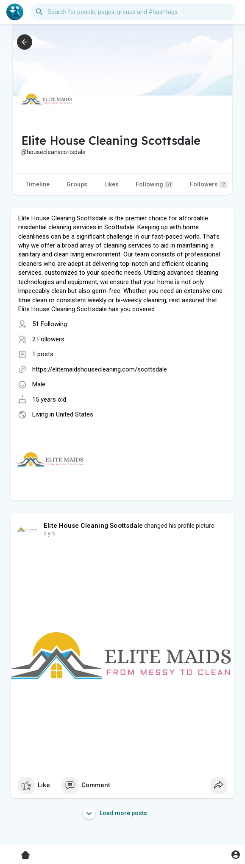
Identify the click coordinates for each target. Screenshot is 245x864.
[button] (133, 11)
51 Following (49, 324)
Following (154, 184)
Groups (77, 184)
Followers (209, 184)
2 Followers (48, 339)
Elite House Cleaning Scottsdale (93, 525)
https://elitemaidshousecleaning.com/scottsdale (99, 369)
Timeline (37, 184)
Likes (111, 184)
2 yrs (49, 534)
